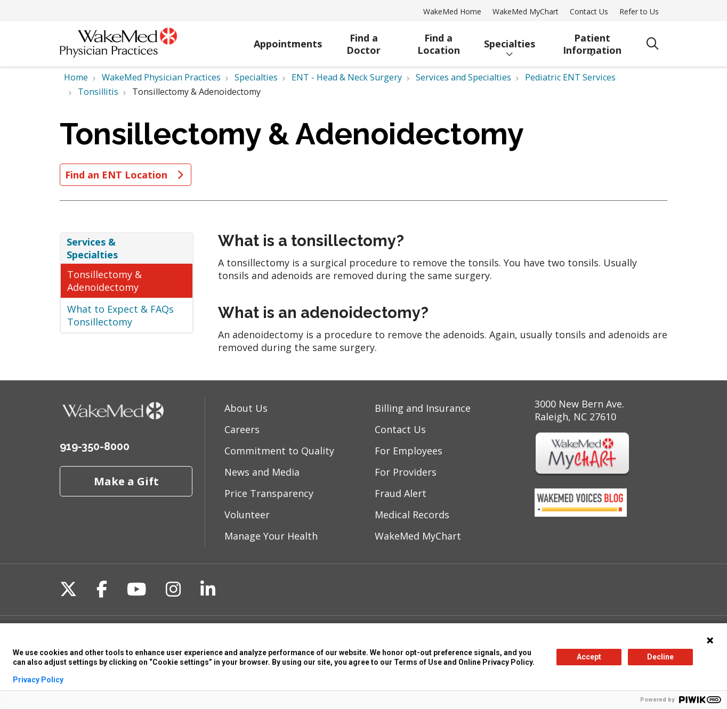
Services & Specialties (92, 248)
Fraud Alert (400, 493)
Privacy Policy (38, 679)
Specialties (510, 39)
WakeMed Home (452, 11)
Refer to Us (639, 11)
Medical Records (412, 514)
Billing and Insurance (423, 408)
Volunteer (247, 514)
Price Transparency (268, 493)
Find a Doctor (363, 42)
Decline (660, 657)
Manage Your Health (271, 535)
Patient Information (592, 42)
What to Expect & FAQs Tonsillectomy (120, 315)
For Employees (408, 450)
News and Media (262, 472)
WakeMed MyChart (525, 11)
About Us (246, 408)
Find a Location (438, 42)
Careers (242, 429)
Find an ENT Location (125, 174)
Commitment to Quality (279, 450)
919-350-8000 (95, 446)
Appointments (287, 39)
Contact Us (589, 11)
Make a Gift (126, 481)
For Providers (406, 472)
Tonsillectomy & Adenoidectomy (104, 281)
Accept (589, 657)
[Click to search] (653, 44)
